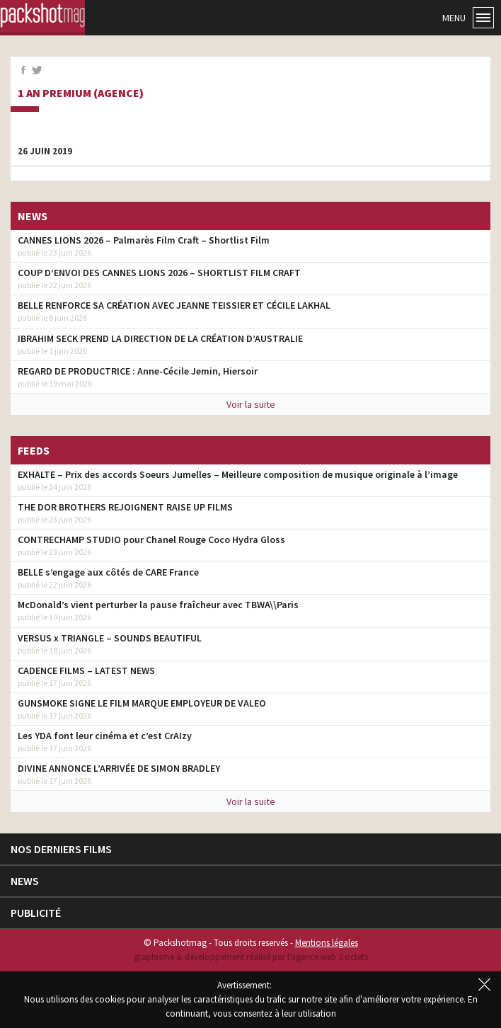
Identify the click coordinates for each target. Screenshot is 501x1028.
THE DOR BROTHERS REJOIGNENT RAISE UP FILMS (125, 507)
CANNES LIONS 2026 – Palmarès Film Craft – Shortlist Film (144, 240)
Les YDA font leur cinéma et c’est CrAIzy (105, 735)
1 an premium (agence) (81, 93)
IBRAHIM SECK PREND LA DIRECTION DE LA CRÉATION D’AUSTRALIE (160, 338)
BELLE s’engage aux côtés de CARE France (108, 572)
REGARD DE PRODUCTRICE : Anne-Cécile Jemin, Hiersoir (138, 371)
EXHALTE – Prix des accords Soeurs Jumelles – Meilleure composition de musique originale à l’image (238, 474)
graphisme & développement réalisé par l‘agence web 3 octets (251, 957)
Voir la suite (250, 404)
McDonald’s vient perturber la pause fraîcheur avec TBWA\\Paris (158, 604)
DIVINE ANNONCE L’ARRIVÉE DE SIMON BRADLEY (119, 768)
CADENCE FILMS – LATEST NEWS (86, 670)
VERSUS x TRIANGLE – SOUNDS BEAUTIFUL (110, 638)
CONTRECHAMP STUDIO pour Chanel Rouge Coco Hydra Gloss (151, 539)
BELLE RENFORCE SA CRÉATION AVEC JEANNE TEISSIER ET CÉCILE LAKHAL (174, 305)
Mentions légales (326, 943)
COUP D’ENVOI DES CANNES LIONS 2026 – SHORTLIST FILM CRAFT (159, 272)
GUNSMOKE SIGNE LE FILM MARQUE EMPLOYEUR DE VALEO (142, 703)
